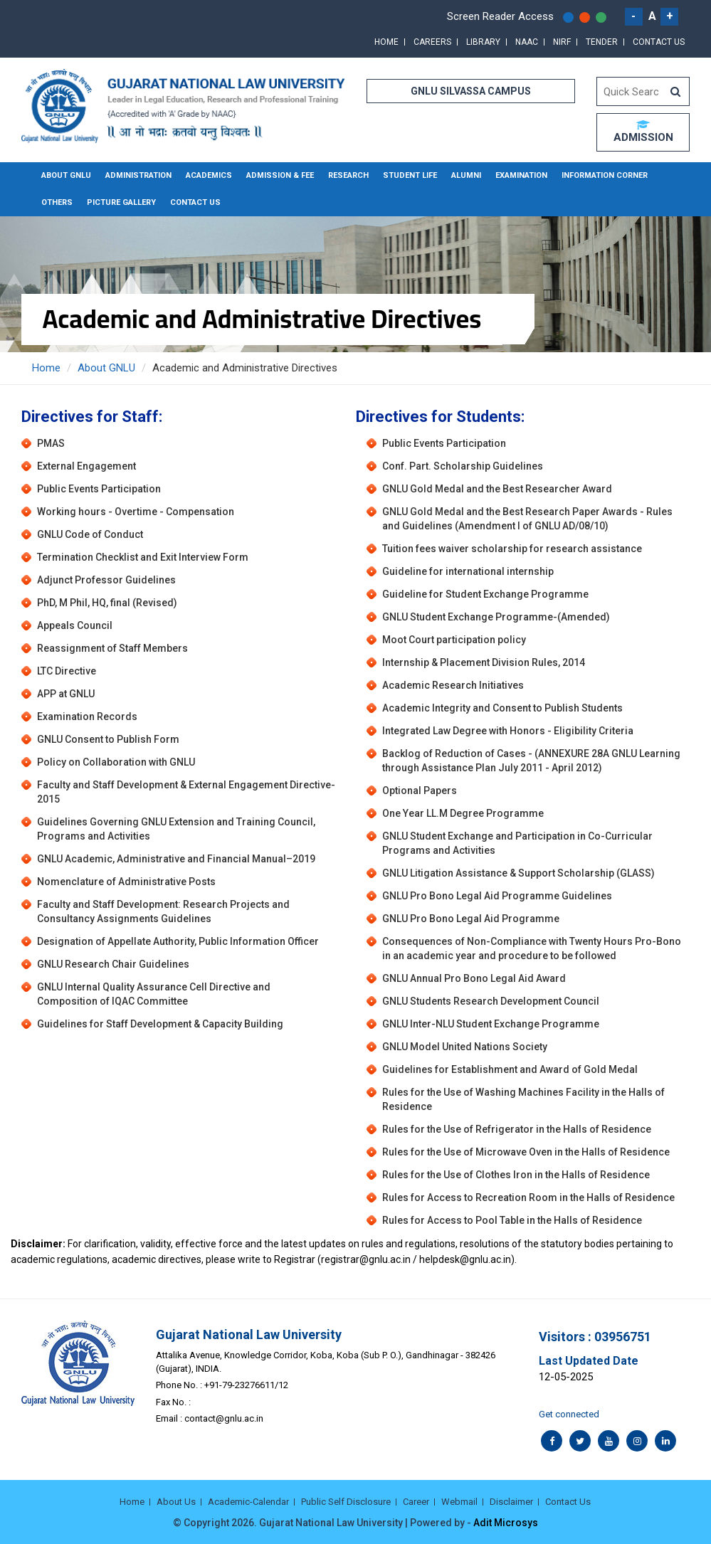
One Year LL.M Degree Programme (463, 813)
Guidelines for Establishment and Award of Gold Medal (510, 1069)
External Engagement (86, 466)
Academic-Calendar (248, 1501)
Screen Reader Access (500, 16)
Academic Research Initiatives (453, 685)
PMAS (51, 443)
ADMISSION (643, 132)
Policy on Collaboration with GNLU (116, 762)
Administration (138, 175)
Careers (432, 42)
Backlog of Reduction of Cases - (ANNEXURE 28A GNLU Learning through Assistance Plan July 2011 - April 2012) (531, 760)
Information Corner (605, 175)
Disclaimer (511, 1501)
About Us (176, 1501)
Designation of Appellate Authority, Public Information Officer (178, 941)
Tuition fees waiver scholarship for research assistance (512, 548)
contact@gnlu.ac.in (223, 1418)
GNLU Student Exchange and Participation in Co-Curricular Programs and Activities (517, 843)
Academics (209, 175)
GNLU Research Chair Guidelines (113, 964)
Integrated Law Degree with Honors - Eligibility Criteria (507, 730)
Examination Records (87, 716)
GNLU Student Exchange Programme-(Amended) (496, 617)
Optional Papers (419, 790)
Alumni (466, 175)
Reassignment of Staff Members (112, 648)
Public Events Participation (99, 489)
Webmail (459, 1501)
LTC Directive (66, 671)
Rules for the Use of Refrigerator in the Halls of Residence (516, 1129)
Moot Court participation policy (454, 639)
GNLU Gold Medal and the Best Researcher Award (497, 489)
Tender (602, 42)
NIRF (562, 42)
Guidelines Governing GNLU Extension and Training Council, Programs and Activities (176, 829)
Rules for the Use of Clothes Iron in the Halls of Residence (516, 1174)
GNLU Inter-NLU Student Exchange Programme (490, 1024)
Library (483, 42)
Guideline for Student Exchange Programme (485, 594)
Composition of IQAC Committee (112, 1001)
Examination (521, 175)
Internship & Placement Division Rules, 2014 (483, 662)
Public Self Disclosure (346, 1501)
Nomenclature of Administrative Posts (126, 881)
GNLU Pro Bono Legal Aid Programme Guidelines (497, 895)
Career (416, 1501)
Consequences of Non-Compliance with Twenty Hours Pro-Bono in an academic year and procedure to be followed (531, 948)
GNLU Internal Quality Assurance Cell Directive (144, 987)
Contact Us (659, 42)
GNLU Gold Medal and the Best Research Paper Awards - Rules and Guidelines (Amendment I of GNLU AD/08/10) (527, 519)
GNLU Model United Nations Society (464, 1046)
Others (57, 202)
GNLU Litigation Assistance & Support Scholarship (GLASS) (518, 873)
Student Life (410, 175)
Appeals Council (74, 625)
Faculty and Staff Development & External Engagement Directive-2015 (186, 792)
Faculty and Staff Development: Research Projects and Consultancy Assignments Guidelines (163, 911)
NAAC (526, 42)
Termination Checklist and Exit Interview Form (142, 557)
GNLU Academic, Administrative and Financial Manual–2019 (176, 858)
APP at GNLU (66, 693)
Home (386, 42)
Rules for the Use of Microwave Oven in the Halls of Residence (526, 1152)
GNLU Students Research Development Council (490, 1001)
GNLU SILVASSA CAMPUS (471, 91)
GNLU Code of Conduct (90, 534)
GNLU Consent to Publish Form (108, 739)
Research (348, 175)
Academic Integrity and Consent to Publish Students (502, 708)
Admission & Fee (280, 175)
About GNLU (66, 175)
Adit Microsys (505, 1522)
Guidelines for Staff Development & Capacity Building (160, 1024)
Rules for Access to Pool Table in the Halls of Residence (512, 1220)
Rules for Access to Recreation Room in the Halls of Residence (528, 1197)
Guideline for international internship (468, 571)
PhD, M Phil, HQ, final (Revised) (107, 602)
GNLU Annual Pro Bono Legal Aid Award (474, 978)
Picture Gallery (121, 202)
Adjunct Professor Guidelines (106, 580)
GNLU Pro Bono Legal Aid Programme (470, 918)
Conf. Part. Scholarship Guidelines (462, 466)
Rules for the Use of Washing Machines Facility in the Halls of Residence (523, 1099)
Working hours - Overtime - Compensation (135, 511)
